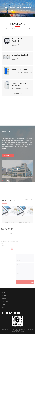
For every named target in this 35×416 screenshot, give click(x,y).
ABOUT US (4, 317)
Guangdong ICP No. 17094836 (17, 356)
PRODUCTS (4, 320)
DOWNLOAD (5, 326)
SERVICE (4, 323)
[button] (13, 15)
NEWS (3, 329)
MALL (3, 332)
